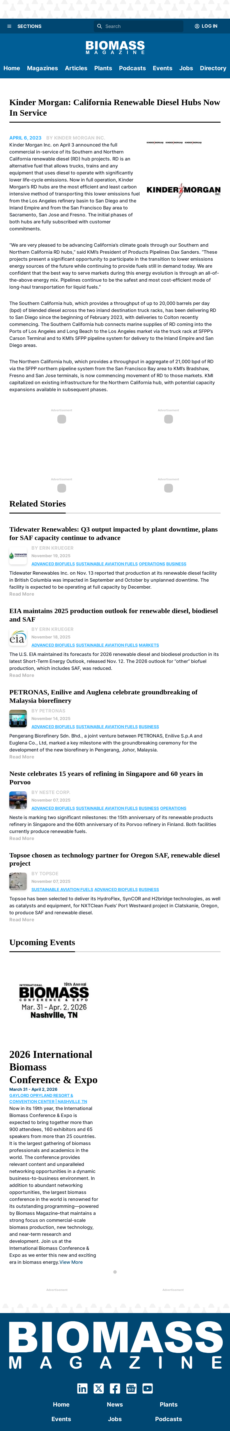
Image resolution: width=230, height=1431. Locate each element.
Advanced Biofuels (53, 563)
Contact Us (115, 1338)
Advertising (168, 1338)
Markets (149, 645)
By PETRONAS (48, 711)
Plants (103, 68)
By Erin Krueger (52, 548)
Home (11, 68)
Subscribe (114, 1323)
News (115, 1294)
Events (162, 68)
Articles (76, 68)
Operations (152, 563)
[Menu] (9, 26)
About (61, 1338)
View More (110, 1152)
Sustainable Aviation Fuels (107, 563)
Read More (21, 594)
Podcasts (132, 68)
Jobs (186, 68)
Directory (213, 68)
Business (176, 563)
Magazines (42, 68)
